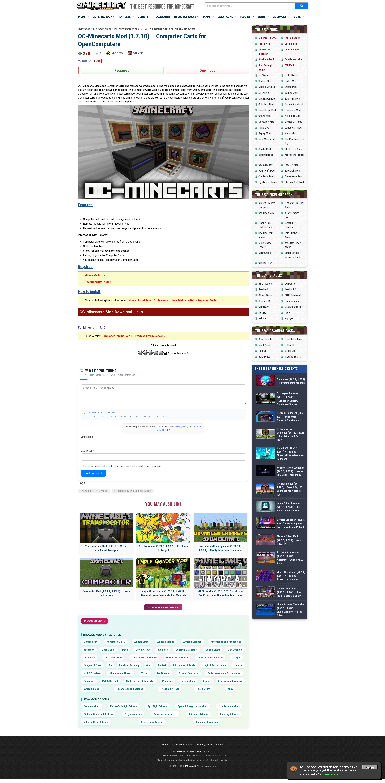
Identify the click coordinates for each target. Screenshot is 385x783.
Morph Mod (290, 133)
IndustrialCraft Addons (95, 722)
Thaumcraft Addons (207, 722)
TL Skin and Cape (293, 149)
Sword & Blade (91, 689)
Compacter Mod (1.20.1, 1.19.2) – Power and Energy (106, 593)
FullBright (289, 345)
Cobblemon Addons (229, 706)
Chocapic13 (264, 301)
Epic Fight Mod (292, 98)
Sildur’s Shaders (266, 295)
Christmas (89, 657)
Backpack (88, 649)
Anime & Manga (165, 641)
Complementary (293, 301)
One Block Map (266, 213)
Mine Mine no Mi (266, 139)
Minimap (238, 665)
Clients (143, 16)
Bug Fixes (162, 649)
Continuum (263, 306)
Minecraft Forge (95, 275)
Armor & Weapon (192, 641)
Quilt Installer (292, 49)
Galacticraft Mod (293, 127)
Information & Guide (184, 665)
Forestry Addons (229, 714)
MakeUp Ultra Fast (294, 306)
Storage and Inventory (230, 681)
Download (207, 70)
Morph (144, 673)
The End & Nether (169, 689)
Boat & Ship (108, 649)
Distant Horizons (266, 98)
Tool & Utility (203, 689)
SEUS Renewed (293, 295)
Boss (125, 649)
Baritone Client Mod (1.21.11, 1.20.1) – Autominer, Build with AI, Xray (290, 608)
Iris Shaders (264, 75)
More (297, 16)
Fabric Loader (292, 38)
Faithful (262, 350)
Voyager (289, 318)
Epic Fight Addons (157, 706)
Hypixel (162, 665)
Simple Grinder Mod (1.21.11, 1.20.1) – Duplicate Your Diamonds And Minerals (163, 593)
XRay (230, 689)
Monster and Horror (121, 673)
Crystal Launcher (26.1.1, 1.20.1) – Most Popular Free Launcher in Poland (291, 557)
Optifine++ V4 (265, 262)
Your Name (88, 436)
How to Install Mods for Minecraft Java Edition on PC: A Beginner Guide (173, 300)
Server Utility (188, 681)
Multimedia (163, 673)
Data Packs (225, 16)
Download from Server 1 (117, 336)
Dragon (236, 657)
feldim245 (138, 53)
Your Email (87, 451)
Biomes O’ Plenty (293, 121)
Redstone (167, 681)
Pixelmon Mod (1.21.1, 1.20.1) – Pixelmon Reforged (163, 548)
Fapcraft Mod (291, 164)
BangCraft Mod (292, 170)
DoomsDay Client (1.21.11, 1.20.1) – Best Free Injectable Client (289, 658)
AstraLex (263, 318)
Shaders (125, 16)
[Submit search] (301, 6)
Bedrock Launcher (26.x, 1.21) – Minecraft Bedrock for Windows (290, 416)
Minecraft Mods (102, 28)
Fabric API (264, 43)
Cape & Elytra (213, 649)
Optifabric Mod (266, 104)
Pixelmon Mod (266, 59)
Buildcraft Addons (198, 714)
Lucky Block (291, 75)
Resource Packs (185, 16)
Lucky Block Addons (152, 722)
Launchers (162, 16)
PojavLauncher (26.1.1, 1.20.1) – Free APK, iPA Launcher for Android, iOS (289, 507)
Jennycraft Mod (266, 170)
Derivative (290, 283)
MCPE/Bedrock (102, 16)
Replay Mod (264, 133)
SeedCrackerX (265, 164)
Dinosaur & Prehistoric (210, 657)
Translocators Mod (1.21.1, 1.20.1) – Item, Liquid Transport (106, 548)
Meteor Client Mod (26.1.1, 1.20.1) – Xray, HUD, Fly (289, 582)
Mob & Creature (92, 673)
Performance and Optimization (224, 673)
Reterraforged (265, 154)
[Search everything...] (250, 6)
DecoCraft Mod (266, 121)
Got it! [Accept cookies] (370, 767)
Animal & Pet (141, 641)
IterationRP (290, 289)
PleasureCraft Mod (294, 182)
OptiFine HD (291, 43)
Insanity (262, 312)
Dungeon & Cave (92, 665)
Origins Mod (264, 115)
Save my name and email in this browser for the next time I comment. (122, 466)
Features (122, 70)
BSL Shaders (265, 283)
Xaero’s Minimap (266, 86)
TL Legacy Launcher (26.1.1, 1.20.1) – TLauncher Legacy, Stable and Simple (288, 399)
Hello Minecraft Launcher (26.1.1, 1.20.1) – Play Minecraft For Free (290, 435)
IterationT (263, 289)
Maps (207, 16)
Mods (81, 16)
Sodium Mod (264, 81)
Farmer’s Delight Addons (123, 706)
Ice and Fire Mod (267, 110)
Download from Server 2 (150, 336)
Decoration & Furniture (144, 657)
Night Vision (264, 345)
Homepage (84, 28)
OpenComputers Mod (98, 282)
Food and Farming (129, 665)
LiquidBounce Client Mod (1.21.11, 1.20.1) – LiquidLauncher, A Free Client (290, 683)
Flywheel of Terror (267, 182)
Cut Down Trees (113, 657)
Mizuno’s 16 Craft (293, 356)
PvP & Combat (110, 681)
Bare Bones (264, 356)
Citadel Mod (264, 149)
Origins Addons (133, 714)
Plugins (245, 16)
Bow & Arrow (143, 649)
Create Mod (291, 86)
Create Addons (91, 706)
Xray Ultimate (265, 339)
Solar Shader (265, 252)
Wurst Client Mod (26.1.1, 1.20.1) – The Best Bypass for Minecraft (291, 633)
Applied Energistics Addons (193, 706)
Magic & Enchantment (214, 665)
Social (206, 681)
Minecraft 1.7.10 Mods (94, 490)
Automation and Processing (226, 641)
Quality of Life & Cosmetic (140, 681)
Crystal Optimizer (293, 176)
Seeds (261, 16)
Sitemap (219, 744)
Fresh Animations (293, 339)
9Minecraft (190, 766)
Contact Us (167, 744)
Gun (148, 665)
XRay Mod (263, 92)
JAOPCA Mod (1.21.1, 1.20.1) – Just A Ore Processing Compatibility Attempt (220, 593)
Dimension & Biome (177, 657)
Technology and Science (129, 689)
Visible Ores (291, 350)
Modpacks (279, 16)
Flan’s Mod (263, 127)
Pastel (288, 312)
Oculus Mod (290, 81)
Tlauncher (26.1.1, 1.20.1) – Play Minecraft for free (291, 381)
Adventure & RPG (116, 641)
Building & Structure (187, 649)
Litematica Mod (293, 110)
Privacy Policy (181, 426)
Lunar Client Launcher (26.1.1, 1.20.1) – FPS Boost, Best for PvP (289, 532)
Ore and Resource (188, 673)
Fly (110, 665)
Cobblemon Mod (293, 59)
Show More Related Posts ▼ (163, 607)
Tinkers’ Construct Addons (98, 714)
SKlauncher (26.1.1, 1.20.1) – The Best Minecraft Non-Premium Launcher (290, 457)
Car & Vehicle (235, 649)
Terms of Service (185, 744)
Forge (97, 61)
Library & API (90, 641)
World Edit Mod (292, 115)
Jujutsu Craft (291, 92)
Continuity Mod (266, 176)
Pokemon (88, 681)
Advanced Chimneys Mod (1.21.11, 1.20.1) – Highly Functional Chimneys (220, 548)
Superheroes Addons (165, 714)
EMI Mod (289, 65)
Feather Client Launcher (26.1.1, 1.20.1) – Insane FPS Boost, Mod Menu (290, 482)
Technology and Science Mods (133, 490)
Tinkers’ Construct (294, 104)
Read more (331, 774)
